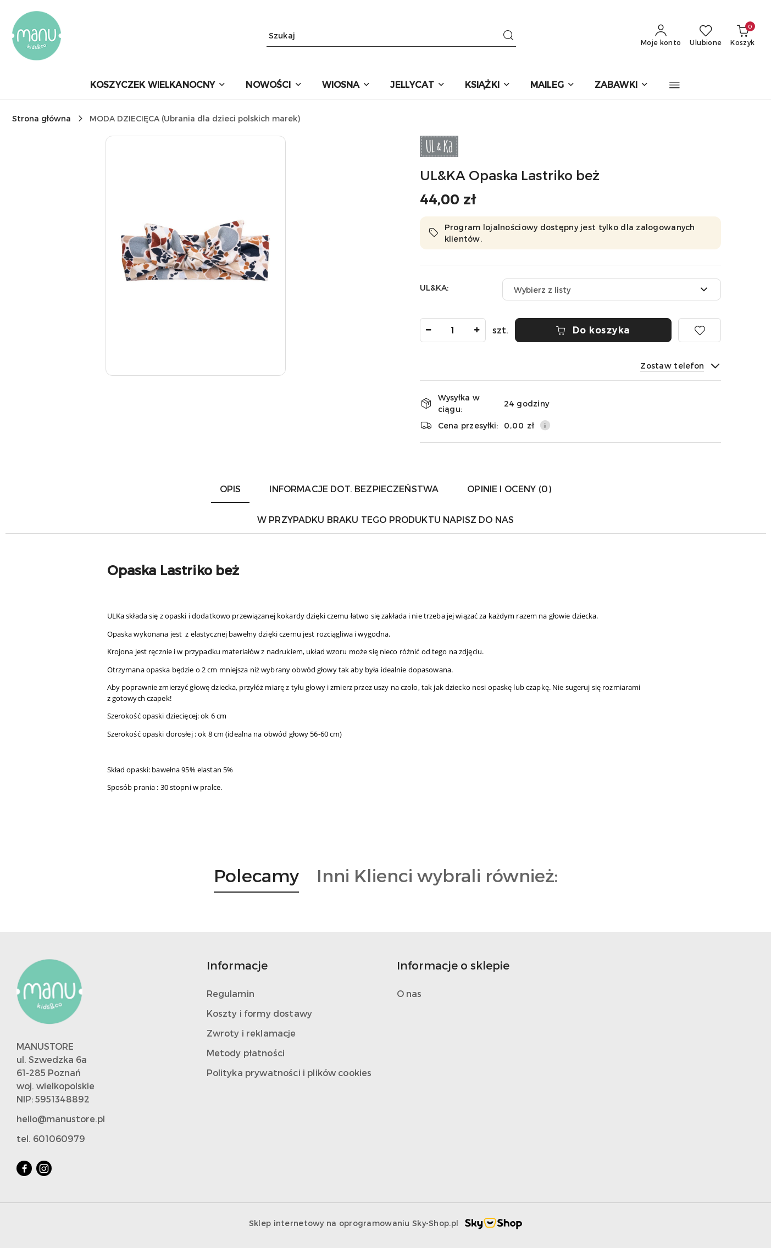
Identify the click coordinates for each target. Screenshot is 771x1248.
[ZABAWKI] (621, 85)
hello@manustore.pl (60, 1118)
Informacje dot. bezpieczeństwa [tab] (354, 488)
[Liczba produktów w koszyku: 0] (742, 36)
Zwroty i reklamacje (251, 1033)
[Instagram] (44, 1168)
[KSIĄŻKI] (488, 85)
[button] (674, 85)
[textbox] (598, 290)
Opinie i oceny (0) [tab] (509, 488)
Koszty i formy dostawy (260, 1013)
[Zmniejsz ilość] (428, 330)
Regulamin (230, 993)
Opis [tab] (230, 488)
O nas (409, 993)
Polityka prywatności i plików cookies (289, 1072)
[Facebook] (24, 1168)
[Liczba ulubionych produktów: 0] (705, 36)
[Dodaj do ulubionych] (699, 330)
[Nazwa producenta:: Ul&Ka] (439, 145)
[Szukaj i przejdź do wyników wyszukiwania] (508, 35)
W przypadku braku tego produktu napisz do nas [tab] (385, 519)
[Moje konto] (661, 36)
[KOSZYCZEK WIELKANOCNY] (158, 85)
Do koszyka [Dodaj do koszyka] (593, 330)
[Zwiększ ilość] (477, 330)
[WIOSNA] (346, 85)
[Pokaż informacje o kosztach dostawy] (545, 425)
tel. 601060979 (50, 1138)
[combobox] (611, 289)
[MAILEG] (552, 85)
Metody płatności (246, 1053)
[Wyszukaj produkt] (391, 35)
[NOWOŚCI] (273, 85)
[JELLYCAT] (417, 85)
